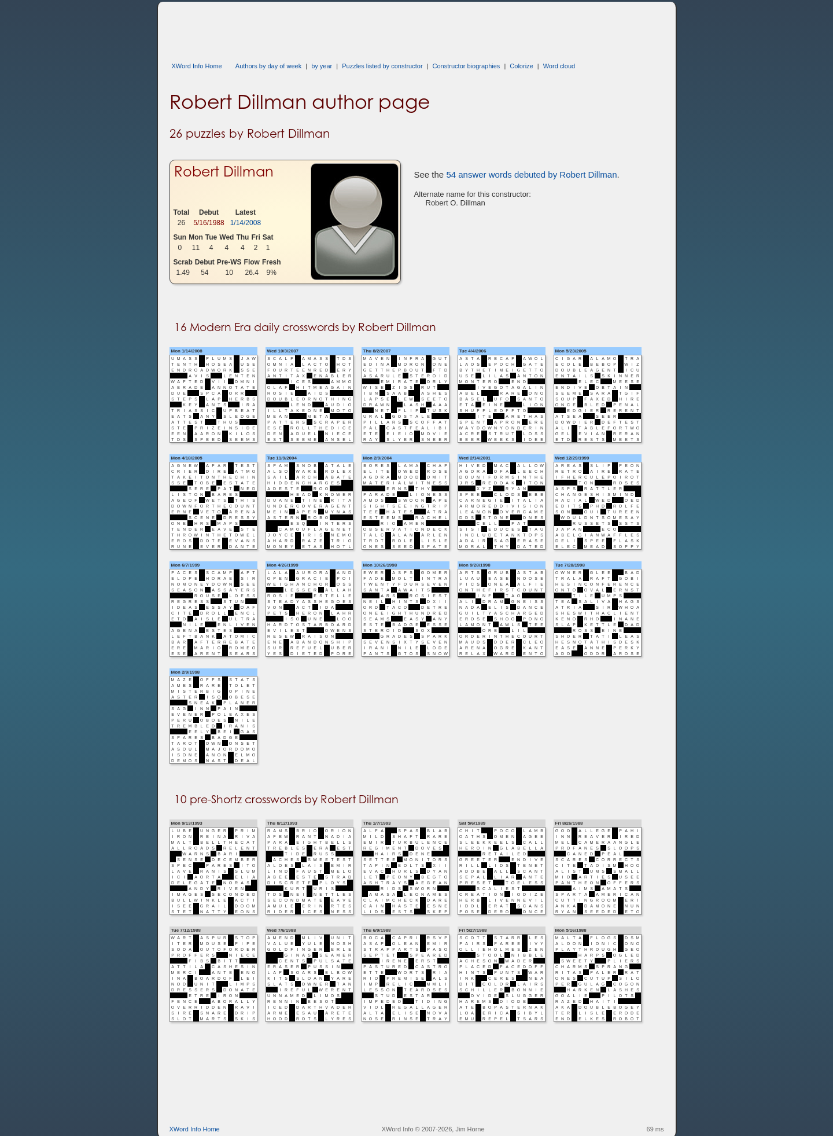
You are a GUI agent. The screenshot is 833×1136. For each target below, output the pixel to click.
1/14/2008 (245, 223)
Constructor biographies (466, 66)
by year (321, 66)
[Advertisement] (380, 28)
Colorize (521, 66)
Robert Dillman (224, 171)
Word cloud (559, 66)
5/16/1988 (208, 223)
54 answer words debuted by (531, 174)
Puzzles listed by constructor (382, 66)
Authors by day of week (268, 66)
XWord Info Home (197, 66)
